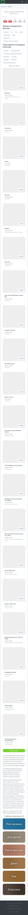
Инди (14, 35)
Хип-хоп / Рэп (7, 38)
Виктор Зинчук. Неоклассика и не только (14, 534)
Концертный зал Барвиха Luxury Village (12, 97)
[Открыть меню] (26, 2)
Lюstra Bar (14, 56)
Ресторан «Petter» (9, 607)
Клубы (21, 32)
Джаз (4, 858)
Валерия (7, 93)
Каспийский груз (10, 363)
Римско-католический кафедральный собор (14, 540)
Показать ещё (14, 750)
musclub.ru (12, 911)
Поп (16, 32)
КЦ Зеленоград (8, 744)
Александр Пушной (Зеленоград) (10, 739)
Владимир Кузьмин (10, 672)
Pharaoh (7, 195)
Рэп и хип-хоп (6, 845)
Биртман (7, 262)
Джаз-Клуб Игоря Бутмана (10, 62)
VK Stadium (6, 59)
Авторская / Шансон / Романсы (11, 41)
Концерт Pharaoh (10, 330)
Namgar (7, 228)
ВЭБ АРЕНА (13, 59)
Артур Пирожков (10, 570)
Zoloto (7, 161)
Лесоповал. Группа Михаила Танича (13, 431)
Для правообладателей (14, 906)
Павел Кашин (9, 705)
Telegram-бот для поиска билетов (14, 903)
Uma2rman (8, 128)
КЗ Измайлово (8, 469)
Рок (12, 32)
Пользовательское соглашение (14, 908)
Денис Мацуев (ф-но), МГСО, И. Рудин (14, 638)
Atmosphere (6, 56)
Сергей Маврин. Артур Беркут (14, 465)
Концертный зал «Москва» (11, 574)
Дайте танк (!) (9, 397)
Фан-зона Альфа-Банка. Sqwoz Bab (14, 296)
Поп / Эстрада (7, 35)
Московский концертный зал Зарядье (12, 53)
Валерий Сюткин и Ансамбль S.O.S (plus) (13, 499)
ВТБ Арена (6, 50)
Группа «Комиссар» (10, 604)
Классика (5, 884)
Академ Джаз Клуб (15, 50)
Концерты (6, 32)
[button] (22, 2)
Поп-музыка (6, 819)
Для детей (5, 832)
